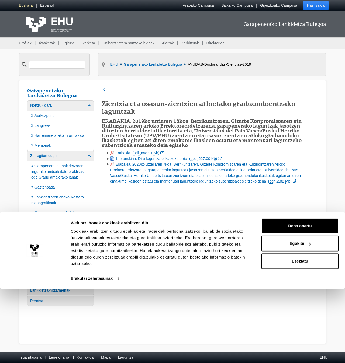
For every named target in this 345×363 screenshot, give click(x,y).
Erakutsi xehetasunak (92, 352)
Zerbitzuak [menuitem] (190, 43)
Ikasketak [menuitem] (47, 43)
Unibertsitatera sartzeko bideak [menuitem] (128, 43)
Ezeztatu (300, 335)
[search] (57, 65)
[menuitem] (25, 5)
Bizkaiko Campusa (237, 5)
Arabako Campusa (198, 5)
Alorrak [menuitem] (168, 43)
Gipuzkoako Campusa (278, 5)
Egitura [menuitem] (68, 43)
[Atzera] (104, 90)
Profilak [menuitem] (25, 43)
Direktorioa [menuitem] (215, 43)
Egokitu (300, 317)
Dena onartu (300, 300)
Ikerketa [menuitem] (88, 43)
